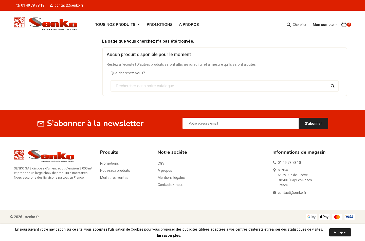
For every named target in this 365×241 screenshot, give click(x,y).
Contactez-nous (171, 185)
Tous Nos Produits (115, 24)
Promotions (160, 24)
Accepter (340, 232)
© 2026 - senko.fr (24, 217)
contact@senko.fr (292, 193)
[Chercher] (225, 86)
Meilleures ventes (114, 178)
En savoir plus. (169, 235)
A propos (189, 24)
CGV (161, 163)
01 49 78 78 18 (32, 5)
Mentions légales (171, 178)
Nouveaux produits (115, 170)
